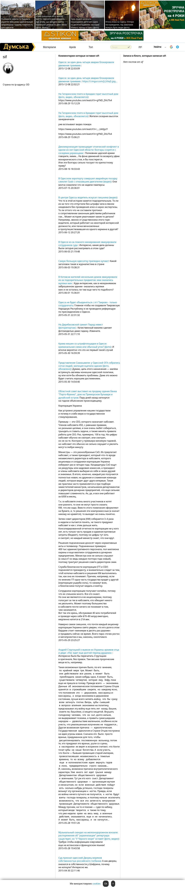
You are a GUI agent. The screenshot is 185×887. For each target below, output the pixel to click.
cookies (96, 883)
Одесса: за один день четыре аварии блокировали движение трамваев (86, 64)
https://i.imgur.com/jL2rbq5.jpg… (99, 81)
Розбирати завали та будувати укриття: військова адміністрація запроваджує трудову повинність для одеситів (17, 23)
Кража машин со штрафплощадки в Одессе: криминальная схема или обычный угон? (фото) (84, 345)
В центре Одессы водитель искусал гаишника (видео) (87, 197)
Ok (105, 883)
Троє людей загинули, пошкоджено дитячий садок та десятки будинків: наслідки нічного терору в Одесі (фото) (85, 23)
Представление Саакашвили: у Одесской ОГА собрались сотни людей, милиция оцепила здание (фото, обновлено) (89, 366)
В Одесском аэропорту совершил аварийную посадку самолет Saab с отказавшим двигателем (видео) (87, 180)
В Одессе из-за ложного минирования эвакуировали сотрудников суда (87, 243)
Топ (91, 47)
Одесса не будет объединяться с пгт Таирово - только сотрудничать (87, 304)
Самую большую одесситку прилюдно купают (83, 261)
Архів (72, 47)
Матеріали (49, 47)
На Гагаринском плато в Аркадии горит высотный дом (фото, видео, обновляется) (88, 95)
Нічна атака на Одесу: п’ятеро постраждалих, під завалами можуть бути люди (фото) (119, 24)
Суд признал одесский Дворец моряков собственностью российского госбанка (80, 859)
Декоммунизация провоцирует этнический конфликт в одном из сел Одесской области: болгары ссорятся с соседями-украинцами (88, 150)
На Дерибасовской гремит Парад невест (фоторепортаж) (80, 326)
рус (140, 46)
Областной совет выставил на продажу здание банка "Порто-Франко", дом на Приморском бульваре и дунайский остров (87, 394)
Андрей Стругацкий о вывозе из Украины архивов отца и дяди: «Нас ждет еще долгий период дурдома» (88, 651)
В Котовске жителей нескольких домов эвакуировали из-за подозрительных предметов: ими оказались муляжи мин (87, 280)
